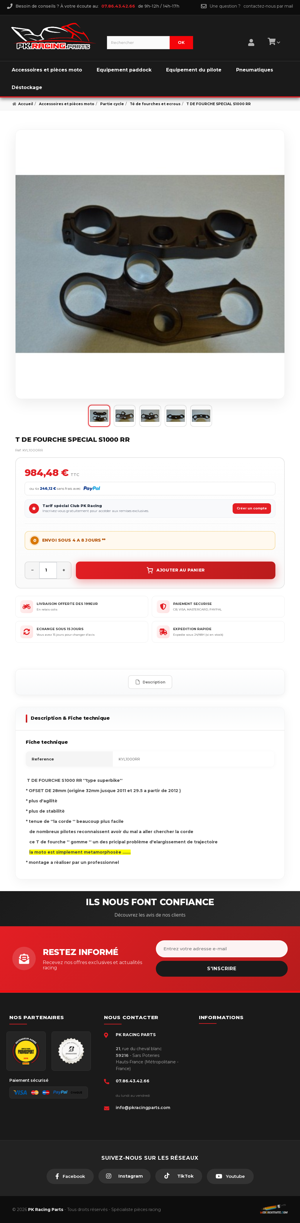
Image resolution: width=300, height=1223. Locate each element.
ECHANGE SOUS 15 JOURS (60, 629)
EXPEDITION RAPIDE (192, 629)
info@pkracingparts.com (143, 1107)
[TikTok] (178, 1176)
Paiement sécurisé (228, 1032)
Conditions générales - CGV (236, 1041)
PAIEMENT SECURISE (192, 604)
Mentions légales (226, 1059)
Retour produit (224, 1067)
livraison (218, 1050)
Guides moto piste (228, 1094)
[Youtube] (230, 1176)
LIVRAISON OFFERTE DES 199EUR (67, 604)
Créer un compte (252, 508)
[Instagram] (124, 1176)
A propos (219, 1076)
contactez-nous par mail (268, 6)
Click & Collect (224, 1085)
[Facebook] (70, 1176)
